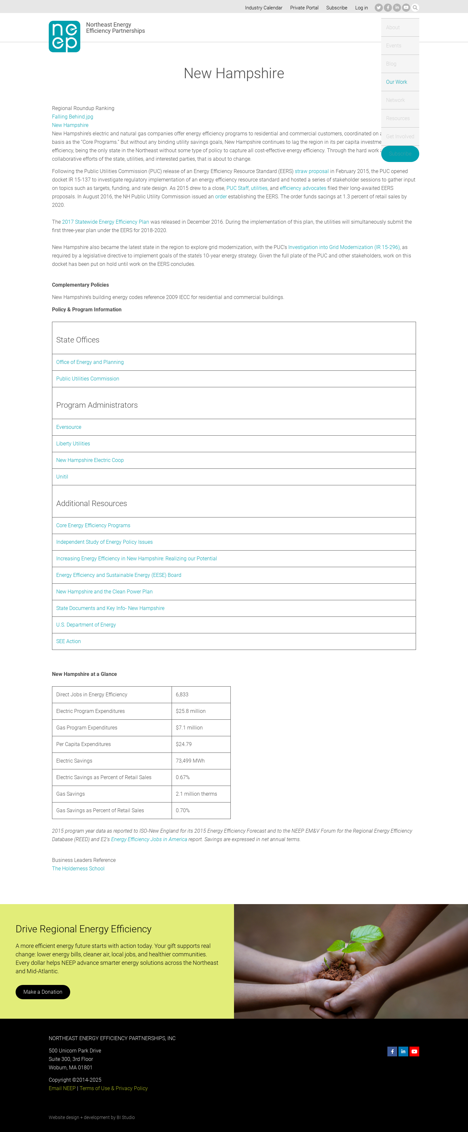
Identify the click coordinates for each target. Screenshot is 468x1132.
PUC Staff (236, 188)
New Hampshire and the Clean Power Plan (104, 583)
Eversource (69, 419)
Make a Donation (42, 983)
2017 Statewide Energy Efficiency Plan (105, 213)
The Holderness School (78, 860)
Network (295, 27)
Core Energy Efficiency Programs (94, 517)
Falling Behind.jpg (72, 117)
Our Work (265, 27)
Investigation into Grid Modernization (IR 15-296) (342, 239)
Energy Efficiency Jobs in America (148, 831)
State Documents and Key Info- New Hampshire (111, 600)
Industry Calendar (262, 8)
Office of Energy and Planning (89, 354)
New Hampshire (70, 125)
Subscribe (335, 8)
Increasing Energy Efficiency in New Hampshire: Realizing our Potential (136, 550)
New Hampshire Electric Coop (90, 452)
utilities (258, 188)
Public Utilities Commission (87, 370)
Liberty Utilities (73, 435)
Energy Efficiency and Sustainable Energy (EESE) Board (119, 567)
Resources (326, 27)
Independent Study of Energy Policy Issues (104, 533)
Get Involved (362, 27)
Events (217, 27)
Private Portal (303, 8)
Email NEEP (62, 1080)
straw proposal (310, 171)
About (193, 27)
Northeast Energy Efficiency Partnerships (117, 27)
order (194, 196)
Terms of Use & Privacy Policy (113, 1080)
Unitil (62, 468)
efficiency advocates (301, 188)
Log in (360, 8)
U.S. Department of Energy (86, 616)
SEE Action (68, 633)
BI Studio (126, 1109)
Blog (240, 27)
